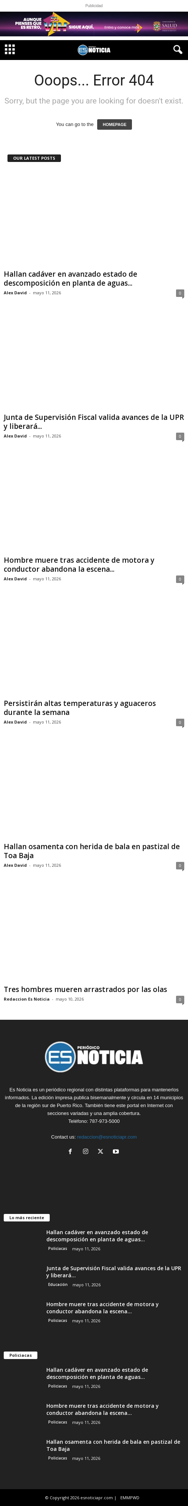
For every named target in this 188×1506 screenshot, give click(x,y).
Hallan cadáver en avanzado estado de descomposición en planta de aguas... (70, 278)
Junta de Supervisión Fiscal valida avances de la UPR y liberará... (94, 421)
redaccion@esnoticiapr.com (107, 1137)
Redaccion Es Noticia (27, 999)
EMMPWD (129, 1497)
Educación (58, 1284)
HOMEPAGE (114, 124)
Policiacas (57, 1248)
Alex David (15, 292)
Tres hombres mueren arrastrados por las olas (85, 989)
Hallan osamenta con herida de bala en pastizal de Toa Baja (92, 851)
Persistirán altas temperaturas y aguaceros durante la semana (80, 707)
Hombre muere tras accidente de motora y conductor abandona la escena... (79, 564)
